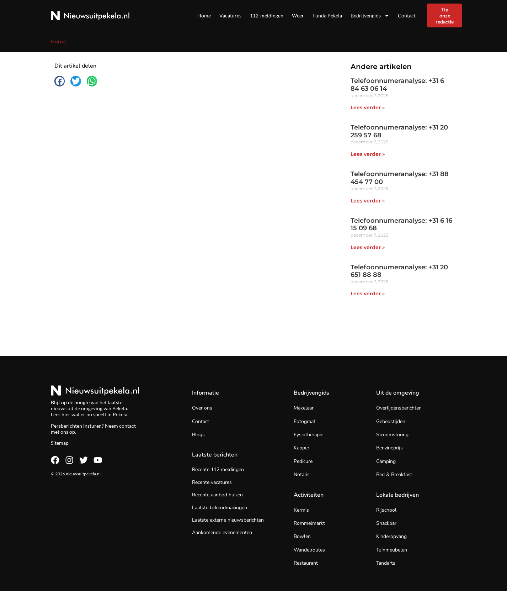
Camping (386, 461)
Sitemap (60, 443)
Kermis (301, 510)
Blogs (198, 434)
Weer (298, 15)
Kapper (301, 447)
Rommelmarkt (309, 523)
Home (204, 15)
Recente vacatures (212, 482)
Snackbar (386, 523)
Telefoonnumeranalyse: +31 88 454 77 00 (400, 178)
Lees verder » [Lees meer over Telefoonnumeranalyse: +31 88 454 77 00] (368, 200)
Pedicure (303, 461)
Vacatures (230, 15)
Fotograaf (304, 421)
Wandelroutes (309, 550)
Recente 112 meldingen (218, 469)
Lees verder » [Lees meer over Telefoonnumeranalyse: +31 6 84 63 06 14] (368, 107)
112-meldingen (266, 15)
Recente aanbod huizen (217, 494)
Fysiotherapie (308, 434)
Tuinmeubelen (391, 550)
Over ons (202, 408)
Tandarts (385, 563)
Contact (407, 15)
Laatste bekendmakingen (219, 507)
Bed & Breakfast (394, 474)
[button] (59, 81)
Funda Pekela (327, 15)
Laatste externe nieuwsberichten (228, 520)
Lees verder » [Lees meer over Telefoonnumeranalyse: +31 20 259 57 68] (368, 154)
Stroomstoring (392, 434)
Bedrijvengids (370, 16)
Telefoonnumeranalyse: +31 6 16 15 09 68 (401, 224)
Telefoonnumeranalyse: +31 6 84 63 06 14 (397, 85)
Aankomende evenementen (222, 532)
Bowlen (302, 536)
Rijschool (386, 510)
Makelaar (304, 408)
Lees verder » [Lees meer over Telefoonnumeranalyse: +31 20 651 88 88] (368, 293)
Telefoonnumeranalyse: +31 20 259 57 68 (399, 131)
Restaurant (306, 563)
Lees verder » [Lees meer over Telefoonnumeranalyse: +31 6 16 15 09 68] (368, 247)
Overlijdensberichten (399, 408)
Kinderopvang (391, 536)
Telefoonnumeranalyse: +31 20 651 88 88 (399, 271)
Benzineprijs (389, 447)
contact (127, 426)
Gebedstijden (390, 421)
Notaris (302, 474)
